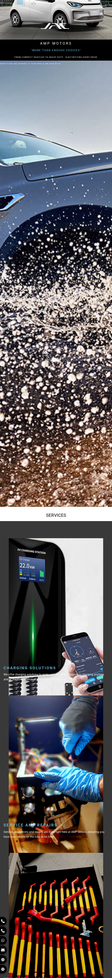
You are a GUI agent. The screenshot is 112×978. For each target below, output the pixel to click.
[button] (20, 5)
